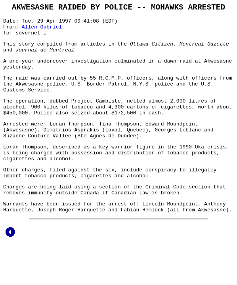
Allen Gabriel (42, 30)
